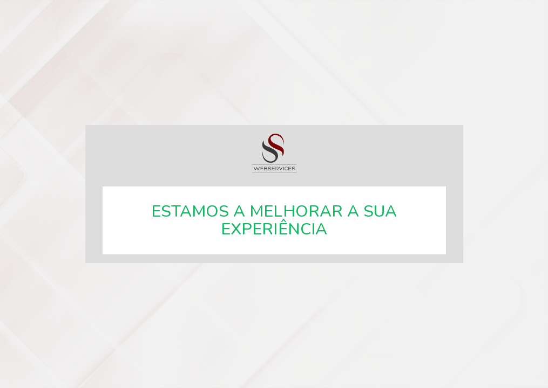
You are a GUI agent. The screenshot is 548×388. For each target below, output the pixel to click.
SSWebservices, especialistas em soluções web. (274, 153)
